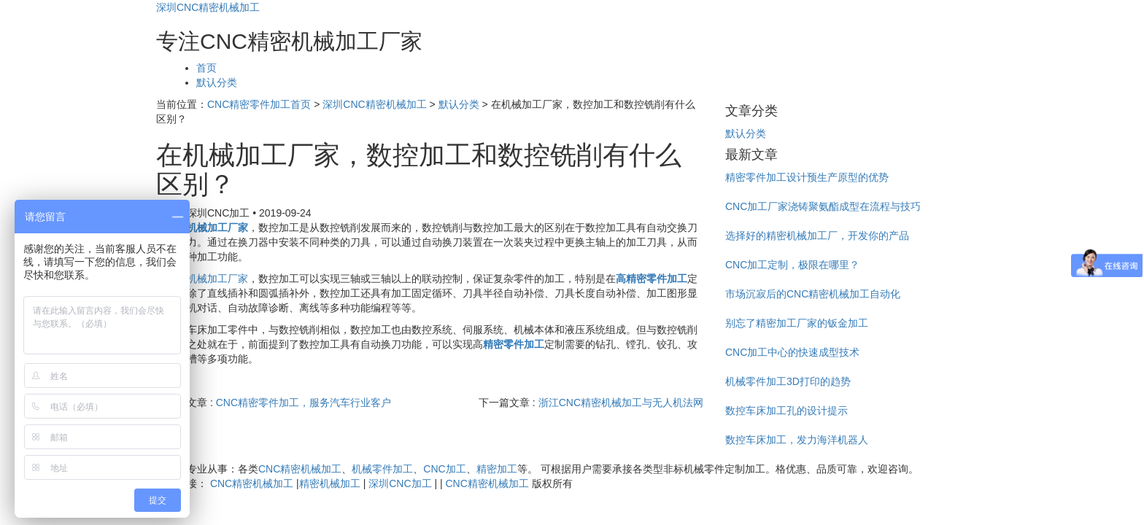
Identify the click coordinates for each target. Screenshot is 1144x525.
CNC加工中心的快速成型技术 (792, 352)
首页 (206, 68)
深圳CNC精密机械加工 (208, 7)
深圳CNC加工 (399, 483)
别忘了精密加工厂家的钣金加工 (796, 323)
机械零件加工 (382, 469)
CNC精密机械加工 (299, 469)
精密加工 (496, 469)
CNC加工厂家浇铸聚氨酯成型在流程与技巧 (823, 206)
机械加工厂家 (217, 278)
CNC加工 (444, 469)
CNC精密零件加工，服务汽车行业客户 (303, 402)
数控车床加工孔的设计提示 (786, 410)
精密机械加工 (329, 483)
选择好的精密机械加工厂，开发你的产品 (817, 235)
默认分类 (216, 82)
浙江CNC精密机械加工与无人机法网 (620, 402)
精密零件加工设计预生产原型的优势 (807, 177)
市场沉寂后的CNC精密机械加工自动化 (812, 294)
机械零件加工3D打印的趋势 (788, 381)
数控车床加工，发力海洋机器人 (796, 440)
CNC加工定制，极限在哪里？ (792, 265)
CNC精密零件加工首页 (259, 104)
